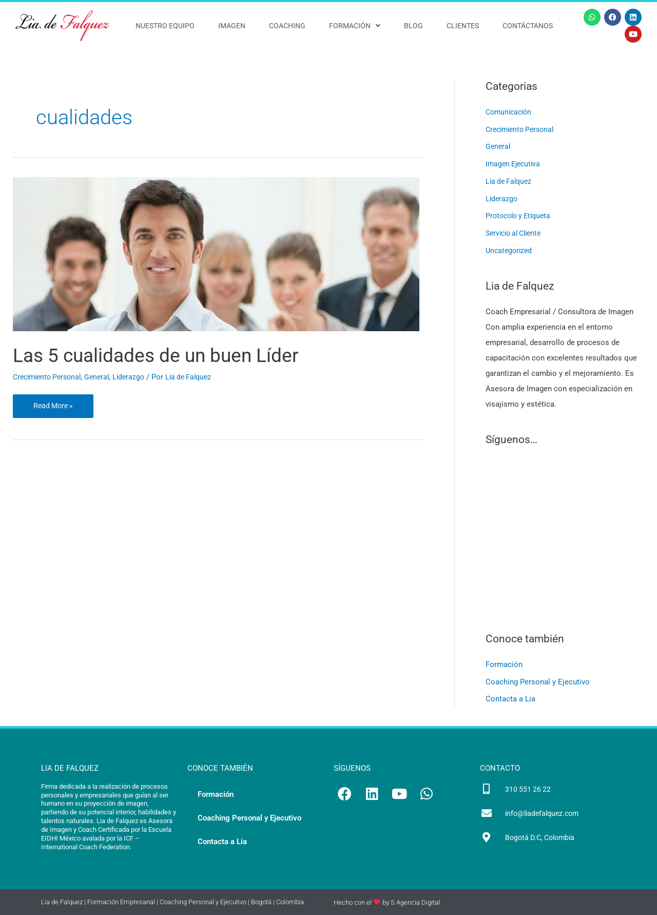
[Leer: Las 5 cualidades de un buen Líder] (216, 253)
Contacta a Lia (510, 699)
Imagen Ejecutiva (515, 163)
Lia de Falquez (510, 181)
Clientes (463, 26)
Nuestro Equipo (165, 26)
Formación (354, 25)
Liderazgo (137, 377)
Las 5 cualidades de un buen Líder (168, 355)
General (104, 377)
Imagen (231, 26)
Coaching (287, 26)
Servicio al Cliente (517, 233)
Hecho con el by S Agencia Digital (387, 902)
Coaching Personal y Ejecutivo (538, 682)
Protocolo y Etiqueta (521, 215)
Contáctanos (528, 26)
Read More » (54, 402)
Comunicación (510, 112)
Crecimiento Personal (50, 377)
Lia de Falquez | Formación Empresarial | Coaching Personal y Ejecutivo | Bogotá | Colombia (172, 902)
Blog (413, 26)
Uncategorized (510, 250)
